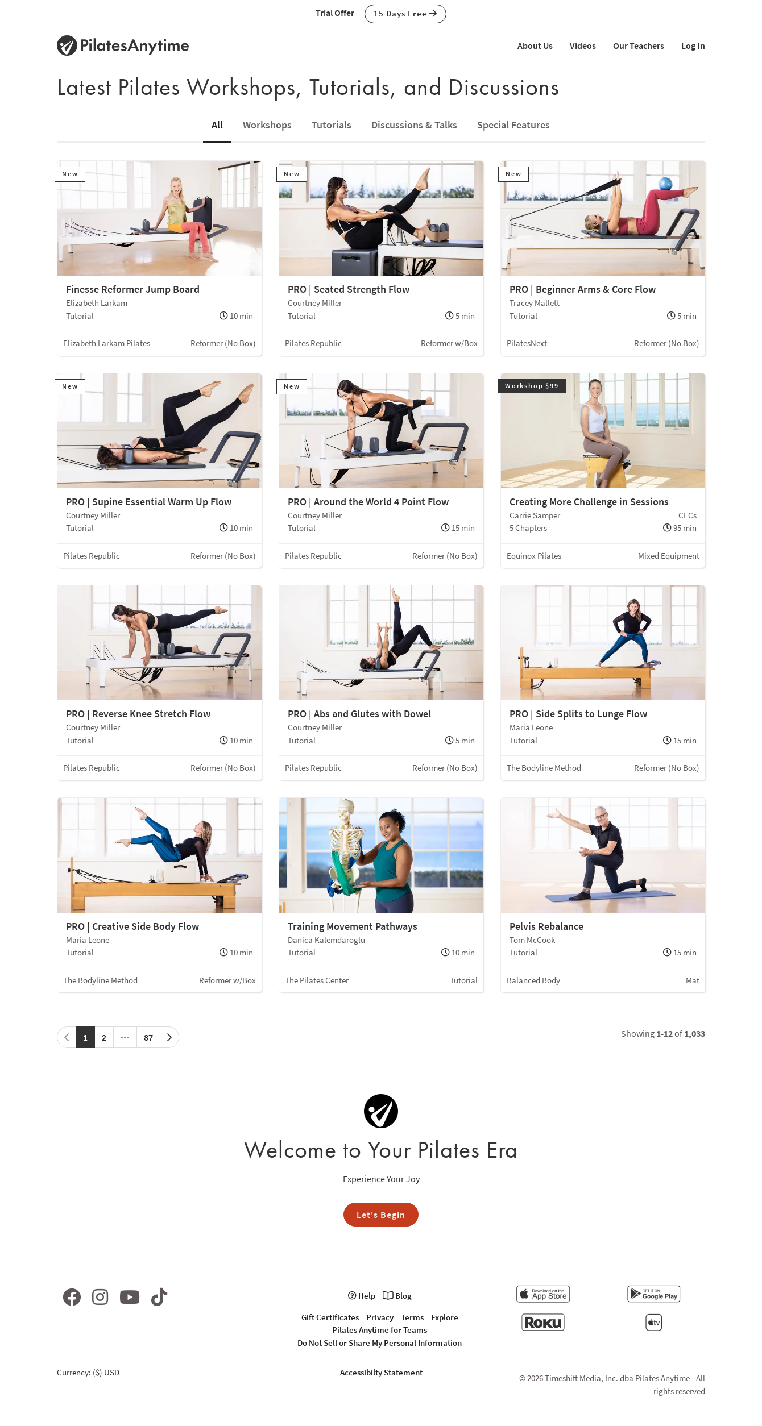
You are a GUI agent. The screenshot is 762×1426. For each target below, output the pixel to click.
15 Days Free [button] (405, 13)
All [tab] (217, 124)
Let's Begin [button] (381, 1214)
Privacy (380, 1317)
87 (148, 1037)
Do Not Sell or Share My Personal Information (379, 1342)
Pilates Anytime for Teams (379, 1329)
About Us (535, 45)
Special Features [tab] (513, 124)
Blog (397, 1295)
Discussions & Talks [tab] (414, 124)
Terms (412, 1317)
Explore (444, 1317)
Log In (693, 45)
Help (361, 1295)
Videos (583, 45)
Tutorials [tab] (331, 124)
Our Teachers (638, 45)
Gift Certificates (330, 1317)
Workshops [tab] (267, 124)
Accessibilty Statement (381, 1372)
